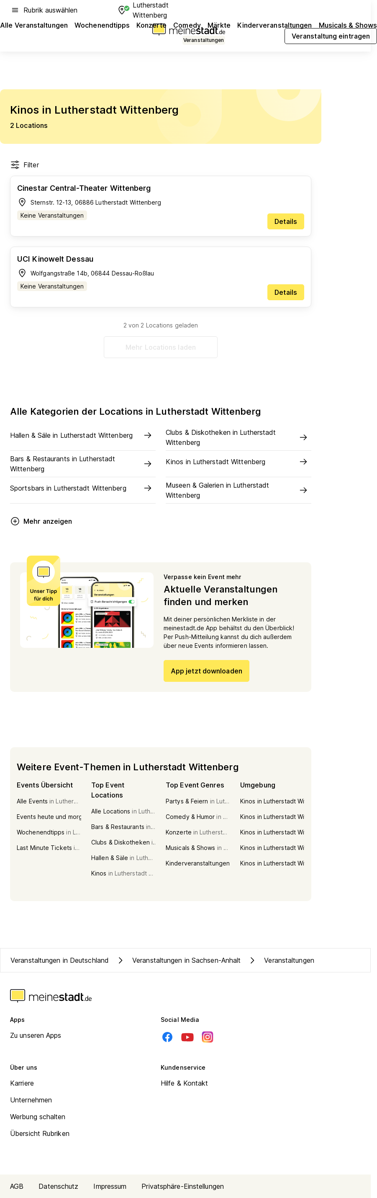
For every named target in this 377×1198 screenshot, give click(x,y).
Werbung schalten (38, 1116)
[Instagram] (207, 1037)
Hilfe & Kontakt (184, 1083)
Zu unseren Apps (36, 1035)
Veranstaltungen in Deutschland (59, 960)
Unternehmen (31, 1100)
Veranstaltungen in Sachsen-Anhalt (178, 960)
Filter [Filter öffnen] (24, 165)
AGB (16, 1186)
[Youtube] (187, 1037)
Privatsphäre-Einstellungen (182, 1186)
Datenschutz (58, 1186)
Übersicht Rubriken (39, 1133)
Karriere (22, 1083)
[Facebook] (167, 1037)
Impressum (109, 1186)
